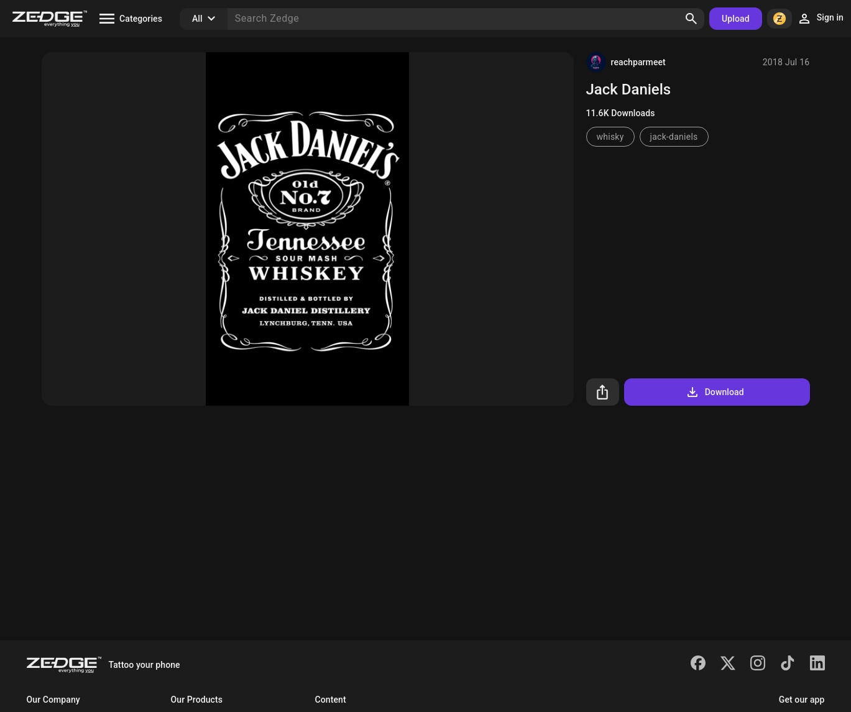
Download (714, 392)
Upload (736, 19)
